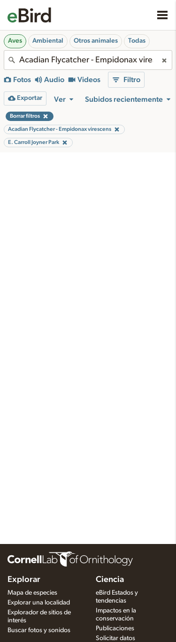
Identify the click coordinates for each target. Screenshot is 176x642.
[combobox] (88, 60)
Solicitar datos (115, 638)
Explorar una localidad (39, 602)
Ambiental (47, 41)
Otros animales (96, 41)
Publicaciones (115, 628)
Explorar (24, 579)
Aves (15, 41)
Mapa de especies (32, 592)
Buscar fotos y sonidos (39, 630)
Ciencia (110, 579)
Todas (136, 41)
